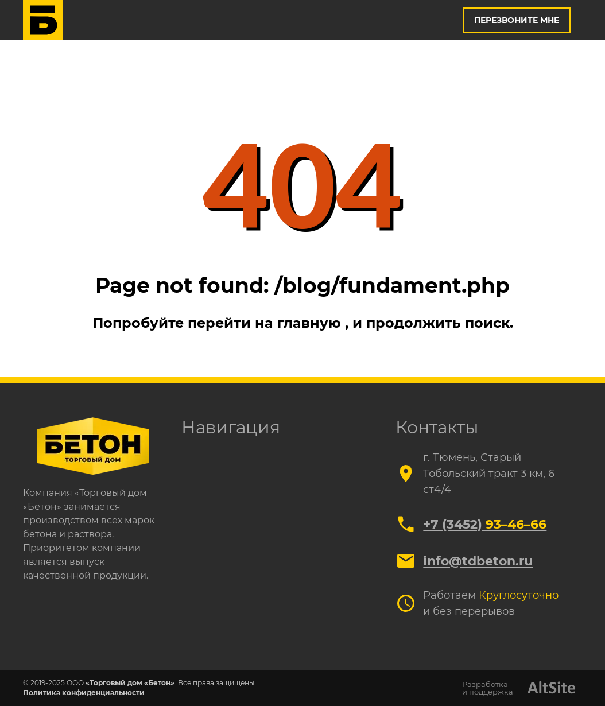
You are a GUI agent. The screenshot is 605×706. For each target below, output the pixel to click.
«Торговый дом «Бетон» (130, 682)
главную (311, 323)
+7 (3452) (484, 524)
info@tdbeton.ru (478, 561)
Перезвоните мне (516, 20)
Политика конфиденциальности (84, 692)
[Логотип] (43, 20)
